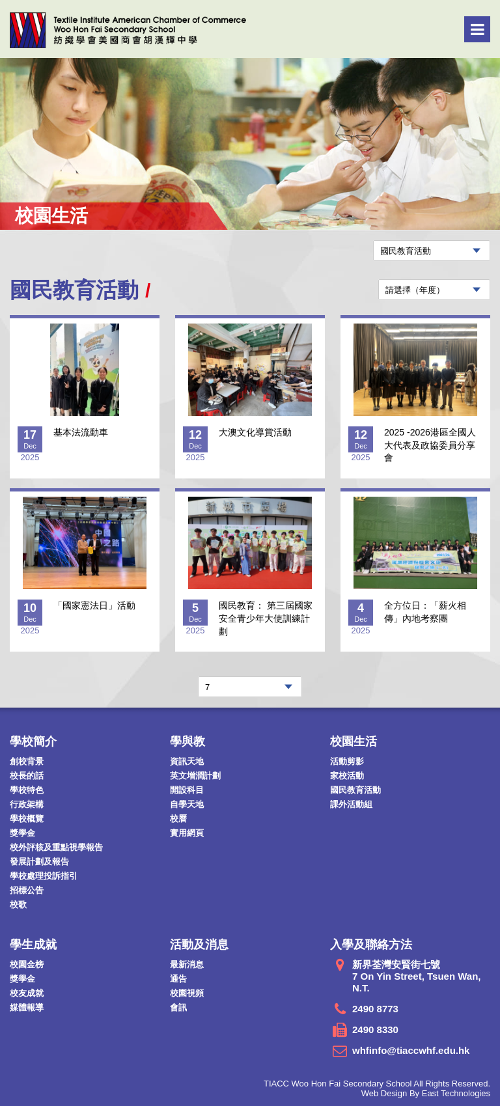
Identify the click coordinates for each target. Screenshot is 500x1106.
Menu (477, 29)
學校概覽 (27, 818)
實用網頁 (187, 833)
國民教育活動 (355, 790)
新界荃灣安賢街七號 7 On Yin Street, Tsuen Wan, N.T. (416, 976)
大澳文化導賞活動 (255, 432)
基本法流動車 (80, 432)
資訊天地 (187, 761)
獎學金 (22, 833)
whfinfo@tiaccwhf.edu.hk (410, 1050)
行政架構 (27, 804)
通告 (178, 979)
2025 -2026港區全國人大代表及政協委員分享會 (430, 445)
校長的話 (27, 776)
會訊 (178, 1007)
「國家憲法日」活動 (94, 605)
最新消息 (187, 964)
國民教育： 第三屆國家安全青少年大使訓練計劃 (265, 618)
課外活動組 (351, 804)
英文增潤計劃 (195, 776)
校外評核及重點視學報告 (56, 847)
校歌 (18, 904)
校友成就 (27, 993)
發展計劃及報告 (39, 861)
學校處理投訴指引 (43, 876)
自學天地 (187, 804)
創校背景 (27, 761)
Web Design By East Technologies (425, 1093)
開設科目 (187, 790)
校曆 (178, 818)
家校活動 (347, 776)
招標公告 (27, 890)
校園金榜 (27, 964)
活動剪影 (347, 761)
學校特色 (27, 790)
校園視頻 (187, 993)
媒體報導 (27, 1007)
